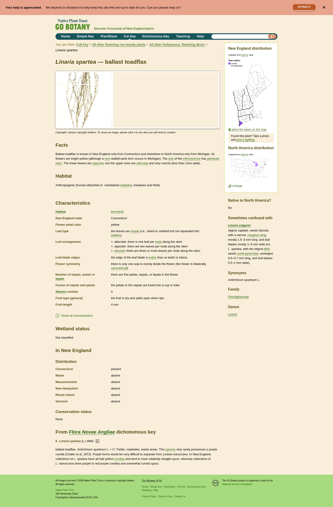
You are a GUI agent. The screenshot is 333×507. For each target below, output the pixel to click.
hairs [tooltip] (59, 163)
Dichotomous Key (155, 36)
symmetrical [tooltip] (119, 268)
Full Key (130, 36)
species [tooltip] (170, 449)
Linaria (232, 314)
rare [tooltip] (107, 158)
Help (200, 36)
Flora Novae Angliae (92, 431)
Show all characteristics (77, 315)
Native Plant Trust (65, 490)
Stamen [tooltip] (61, 291)
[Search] (272, 36)
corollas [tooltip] (119, 459)
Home (65, 36)
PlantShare (109, 36)
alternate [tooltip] (142, 163)
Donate (304, 7)
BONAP (245, 55)
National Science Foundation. (237, 484)
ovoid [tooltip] (240, 253)
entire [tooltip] (152, 257)
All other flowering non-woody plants (118, 44)
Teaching (183, 36)
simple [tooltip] (135, 231)
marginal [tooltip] (253, 235)
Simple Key (85, 36)
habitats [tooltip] (125, 185)
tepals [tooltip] (60, 278)
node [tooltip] (158, 241)
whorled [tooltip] (119, 250)
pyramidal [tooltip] (251, 253)
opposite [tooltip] (98, 163)
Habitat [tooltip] (61, 211)
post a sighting (245, 139)
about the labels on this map (249, 129)
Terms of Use (165, 496)
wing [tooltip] (263, 235)
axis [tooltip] (171, 158)
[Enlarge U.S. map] (251, 171)
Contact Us (179, 496)
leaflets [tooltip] (115, 235)
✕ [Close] (323, 7)
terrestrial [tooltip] (117, 211)
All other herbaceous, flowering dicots (177, 44)
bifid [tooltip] (266, 249)
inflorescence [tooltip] (191, 158)
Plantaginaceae (238, 296)
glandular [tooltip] (213, 158)
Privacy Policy (149, 496)
